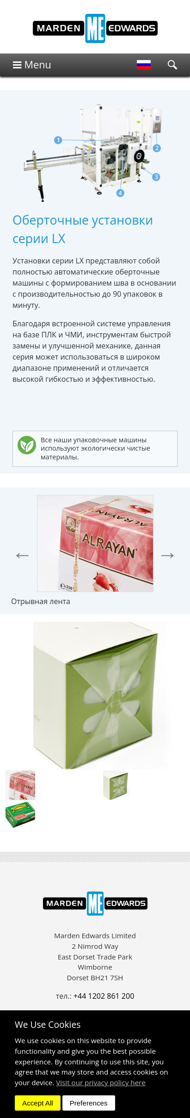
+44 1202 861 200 (104, 996)
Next (167, 554)
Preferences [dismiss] (89, 1103)
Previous (22, 554)
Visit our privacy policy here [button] (101, 1082)
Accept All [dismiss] (37, 1103)
